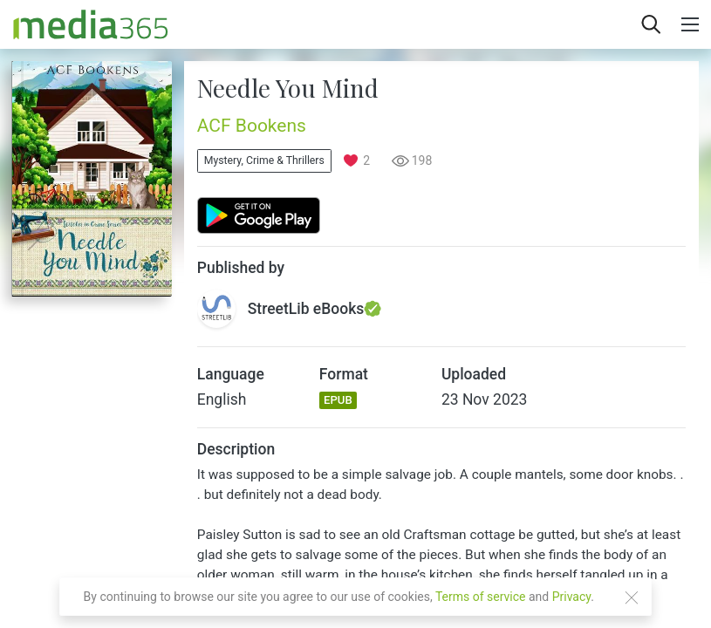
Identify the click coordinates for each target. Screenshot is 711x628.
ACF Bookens (251, 125)
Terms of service (480, 597)
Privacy (571, 597)
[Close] (631, 597)
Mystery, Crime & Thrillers (264, 160)
